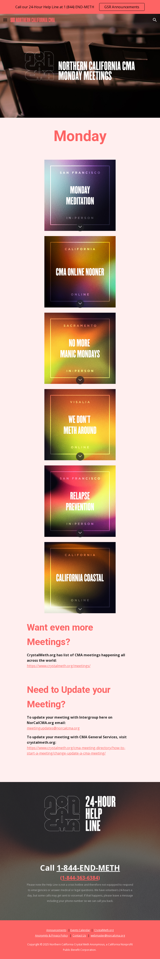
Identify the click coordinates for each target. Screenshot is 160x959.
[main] (80, 136)
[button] (5, 20)
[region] (80, 7)
